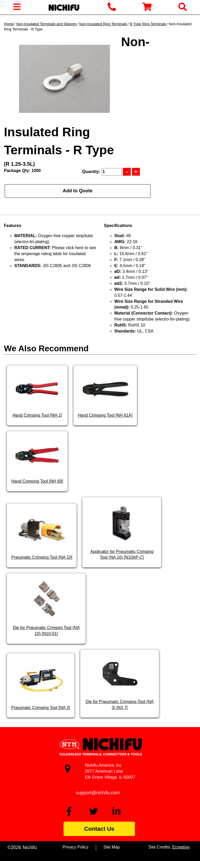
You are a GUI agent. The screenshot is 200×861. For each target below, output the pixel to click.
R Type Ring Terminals (148, 24)
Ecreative (181, 847)
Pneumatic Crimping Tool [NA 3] (40, 707)
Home (9, 24)
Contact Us (99, 829)
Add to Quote (77, 190)
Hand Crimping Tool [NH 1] (37, 415)
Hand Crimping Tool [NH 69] (37, 481)
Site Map (111, 847)
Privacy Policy (76, 847)
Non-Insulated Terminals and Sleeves (46, 24)
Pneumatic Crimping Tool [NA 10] (41, 557)
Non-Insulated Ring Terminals (103, 24)
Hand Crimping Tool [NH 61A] (105, 415)
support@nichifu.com (98, 792)
